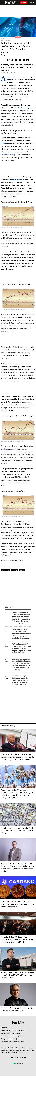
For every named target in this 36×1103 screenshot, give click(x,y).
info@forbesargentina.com (13, 1033)
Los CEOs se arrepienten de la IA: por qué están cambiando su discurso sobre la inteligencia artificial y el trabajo (21, 680)
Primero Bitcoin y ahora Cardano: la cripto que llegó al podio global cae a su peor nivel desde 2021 (17, 904)
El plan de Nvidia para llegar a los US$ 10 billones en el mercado (17, 1009)
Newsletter (11, 1048)
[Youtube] (21, 1057)
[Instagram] (18, 1057)
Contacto (18, 1048)
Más (20, 606)
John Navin (4, 52)
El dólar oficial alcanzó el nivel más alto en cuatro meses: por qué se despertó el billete (18, 830)
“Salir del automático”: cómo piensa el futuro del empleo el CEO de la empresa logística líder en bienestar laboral (21, 648)
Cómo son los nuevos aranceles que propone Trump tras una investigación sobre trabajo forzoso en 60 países (17, 757)
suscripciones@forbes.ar (15, 1039)
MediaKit (4, 1048)
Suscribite (23, 2)
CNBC (10, 125)
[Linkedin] (25, 1057)
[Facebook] (12, 1057)
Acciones (5, 570)
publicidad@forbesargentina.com (15, 1030)
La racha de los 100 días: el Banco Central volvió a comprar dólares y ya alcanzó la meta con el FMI (17, 939)
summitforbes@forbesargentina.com (15, 1036)
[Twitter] (15, 1057)
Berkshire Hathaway (8, 155)
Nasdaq (6, 449)
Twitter (14, 378)
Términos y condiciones (15, 1050)
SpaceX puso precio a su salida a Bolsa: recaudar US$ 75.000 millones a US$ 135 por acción (17, 975)
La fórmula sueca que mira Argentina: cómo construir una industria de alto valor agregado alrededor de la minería (21, 634)
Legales (25, 1050)
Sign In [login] (32, 2)
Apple (14, 570)
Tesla (22, 570)
